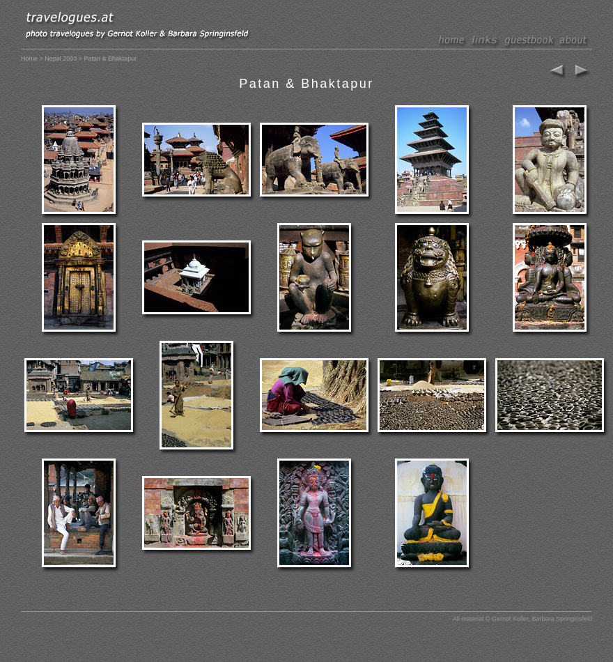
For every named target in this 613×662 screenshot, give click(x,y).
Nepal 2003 (61, 58)
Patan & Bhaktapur (306, 84)
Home (29, 58)
